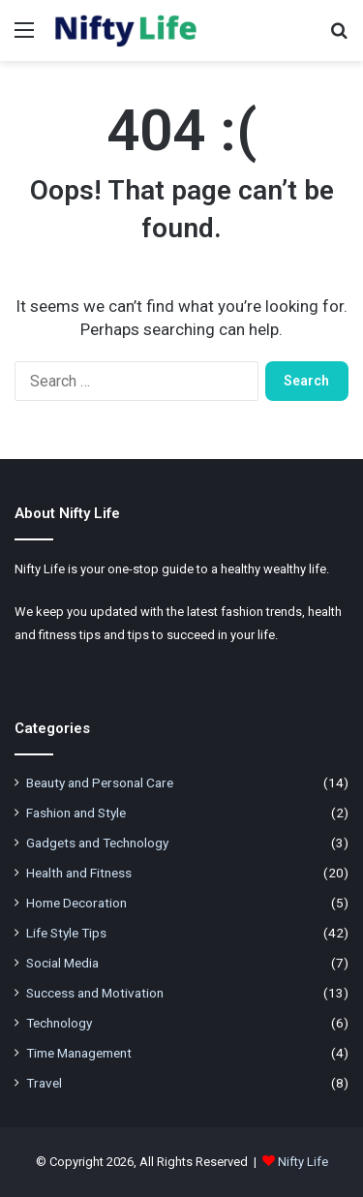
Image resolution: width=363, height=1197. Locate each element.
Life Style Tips (66, 932)
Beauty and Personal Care (99, 782)
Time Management (79, 1052)
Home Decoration (76, 902)
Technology (59, 1022)
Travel (44, 1082)
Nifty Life (303, 1161)
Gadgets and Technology (97, 842)
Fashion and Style (76, 812)
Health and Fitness (79, 872)
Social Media (62, 962)
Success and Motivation (95, 992)
